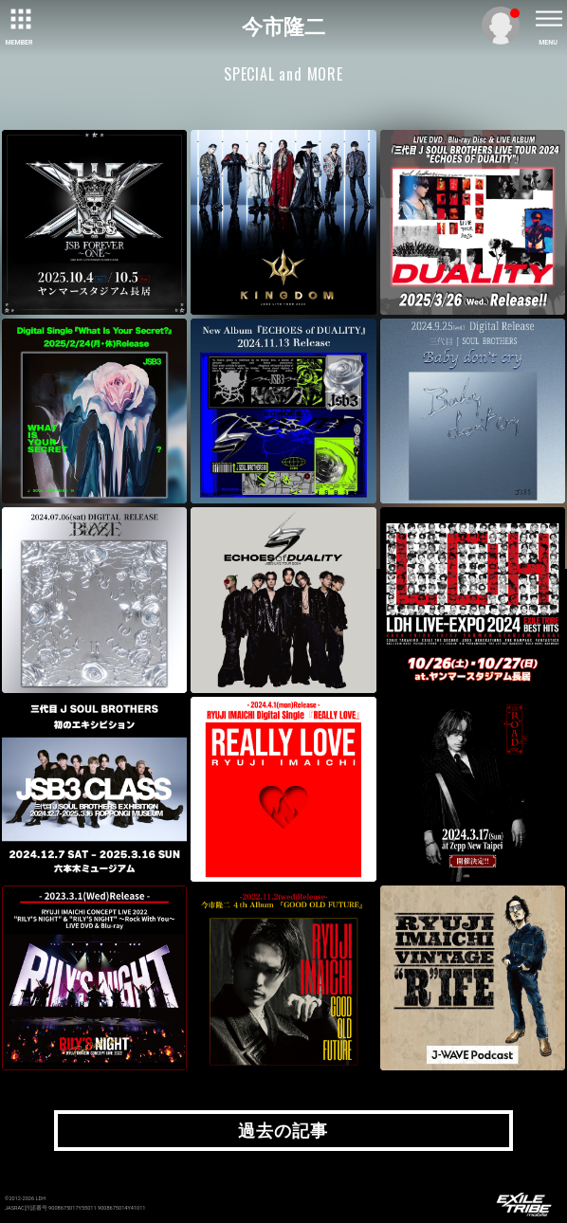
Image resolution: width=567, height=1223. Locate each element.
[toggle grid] (19, 19)
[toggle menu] (548, 19)
